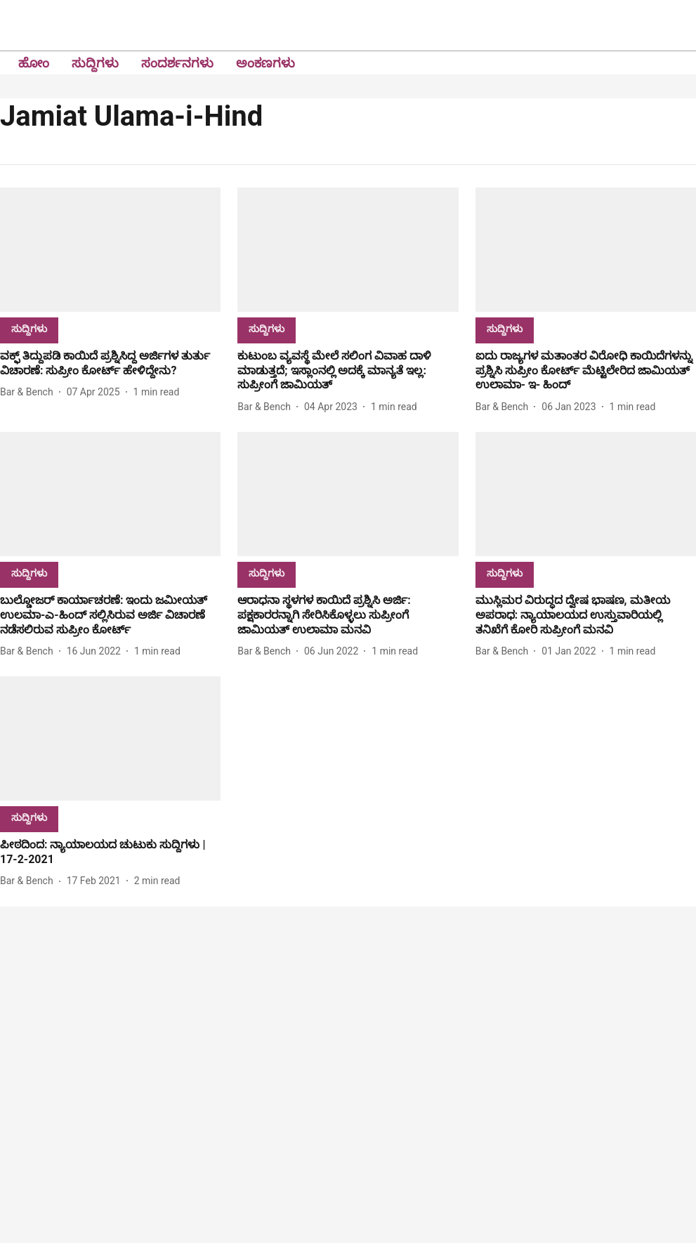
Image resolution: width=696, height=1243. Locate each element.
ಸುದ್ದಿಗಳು (95, 62)
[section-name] (29, 328)
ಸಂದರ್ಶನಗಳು (177, 62)
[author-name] (29, 392)
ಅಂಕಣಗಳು (265, 62)
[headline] (110, 364)
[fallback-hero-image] (110, 250)
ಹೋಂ (33, 62)
